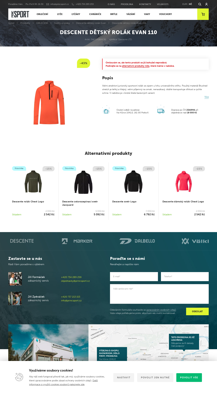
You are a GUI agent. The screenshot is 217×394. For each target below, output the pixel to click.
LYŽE (60, 14)
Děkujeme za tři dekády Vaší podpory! (184, 341)
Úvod (11, 23)
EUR (184, 4)
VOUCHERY (165, 14)
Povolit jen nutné (155, 377)
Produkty (25, 23)
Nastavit (123, 377)
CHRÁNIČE (95, 14)
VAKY (147, 14)
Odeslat (197, 311)
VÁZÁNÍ (130, 14)
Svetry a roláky (62, 23)
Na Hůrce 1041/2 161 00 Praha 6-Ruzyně (112, 356)
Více (206, 97)
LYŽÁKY (76, 14)
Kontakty (145, 4)
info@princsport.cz (59, 4)
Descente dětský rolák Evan (91, 23)
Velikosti (162, 4)
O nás (111, 4)
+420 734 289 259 (85, 4)
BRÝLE (113, 14)
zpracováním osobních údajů (161, 309)
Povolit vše (189, 377)
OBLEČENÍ (42, 14)
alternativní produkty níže (135, 66)
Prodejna (127, 4)
